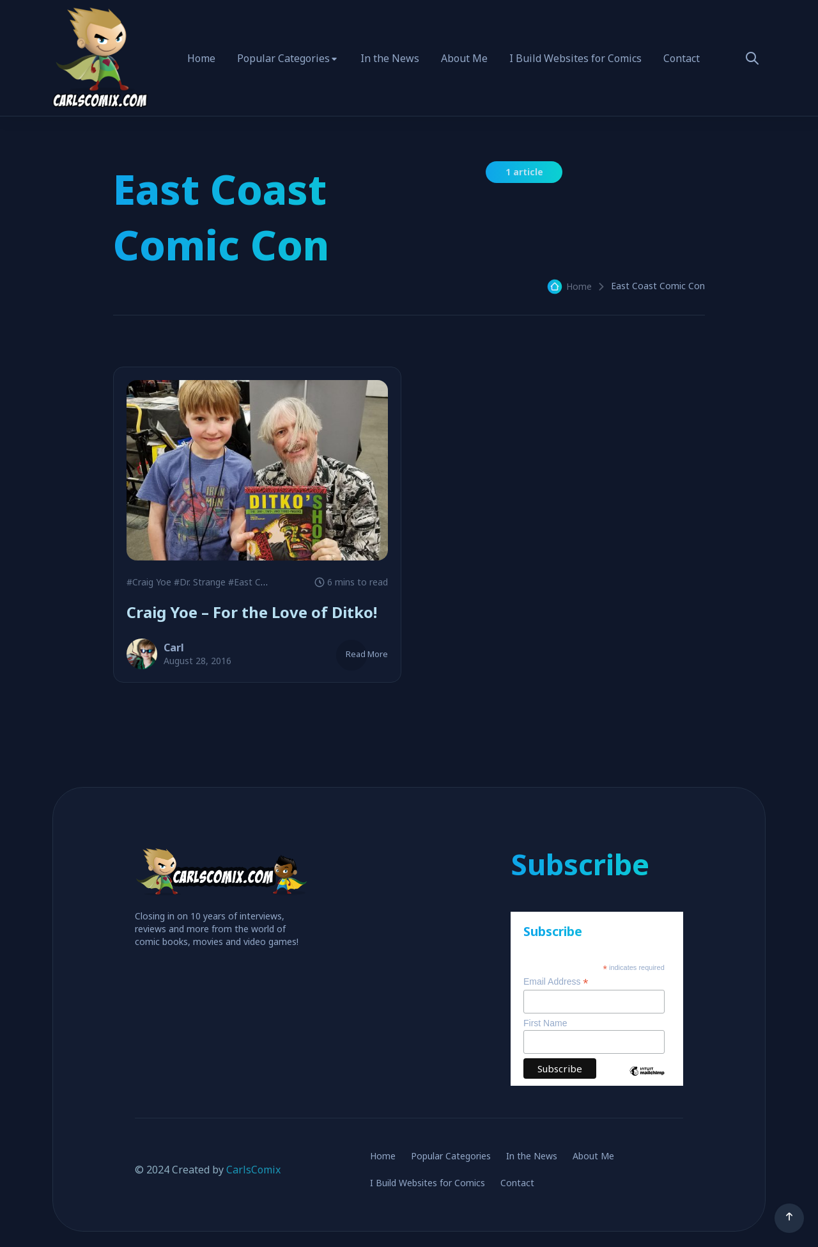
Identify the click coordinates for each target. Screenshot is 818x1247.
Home (201, 58)
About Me (464, 58)
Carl (174, 647)
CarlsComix (253, 1170)
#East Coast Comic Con (278, 582)
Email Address (556, 982)
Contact (681, 58)
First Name (545, 1023)
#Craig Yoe (149, 582)
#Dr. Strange (200, 582)
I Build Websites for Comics (575, 58)
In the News (389, 58)
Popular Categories (283, 58)
